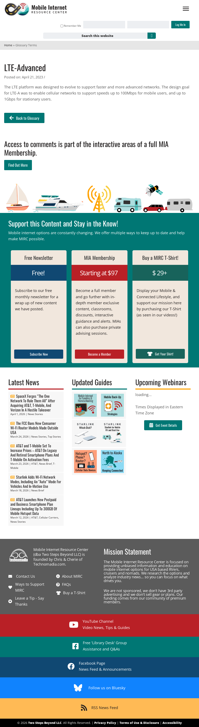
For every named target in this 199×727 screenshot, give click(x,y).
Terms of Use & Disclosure (139, 723)
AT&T (34, 463)
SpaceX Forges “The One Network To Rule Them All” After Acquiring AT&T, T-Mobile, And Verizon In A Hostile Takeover (32, 403)
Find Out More (18, 165)
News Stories (35, 414)
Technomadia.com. (49, 564)
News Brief (45, 463)
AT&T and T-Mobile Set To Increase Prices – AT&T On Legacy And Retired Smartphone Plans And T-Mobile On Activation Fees (34, 452)
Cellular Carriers (48, 517)
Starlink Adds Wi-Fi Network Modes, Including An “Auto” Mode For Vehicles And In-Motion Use (35, 481)
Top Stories (54, 436)
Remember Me (70, 26)
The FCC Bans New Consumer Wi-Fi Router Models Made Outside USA (34, 427)
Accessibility (172, 723)
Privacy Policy (105, 723)
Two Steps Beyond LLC (45, 723)
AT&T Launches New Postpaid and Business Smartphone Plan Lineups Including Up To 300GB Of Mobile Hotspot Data (33, 506)
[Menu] (186, 8)
